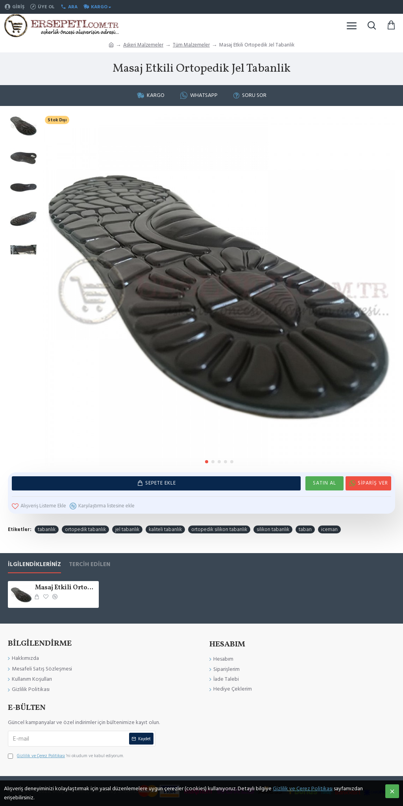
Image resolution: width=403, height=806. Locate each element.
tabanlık (46, 529)
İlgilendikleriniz (34, 564)
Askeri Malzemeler (143, 44)
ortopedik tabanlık (85, 529)
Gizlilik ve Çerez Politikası (303, 789)
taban (305, 529)
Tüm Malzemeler (191, 44)
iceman (329, 529)
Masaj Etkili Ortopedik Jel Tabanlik (65, 588)
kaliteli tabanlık (165, 529)
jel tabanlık (127, 529)
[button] (206, 461)
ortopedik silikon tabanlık (219, 529)
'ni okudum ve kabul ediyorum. (66, 756)
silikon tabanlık (273, 529)
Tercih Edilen (89, 564)
